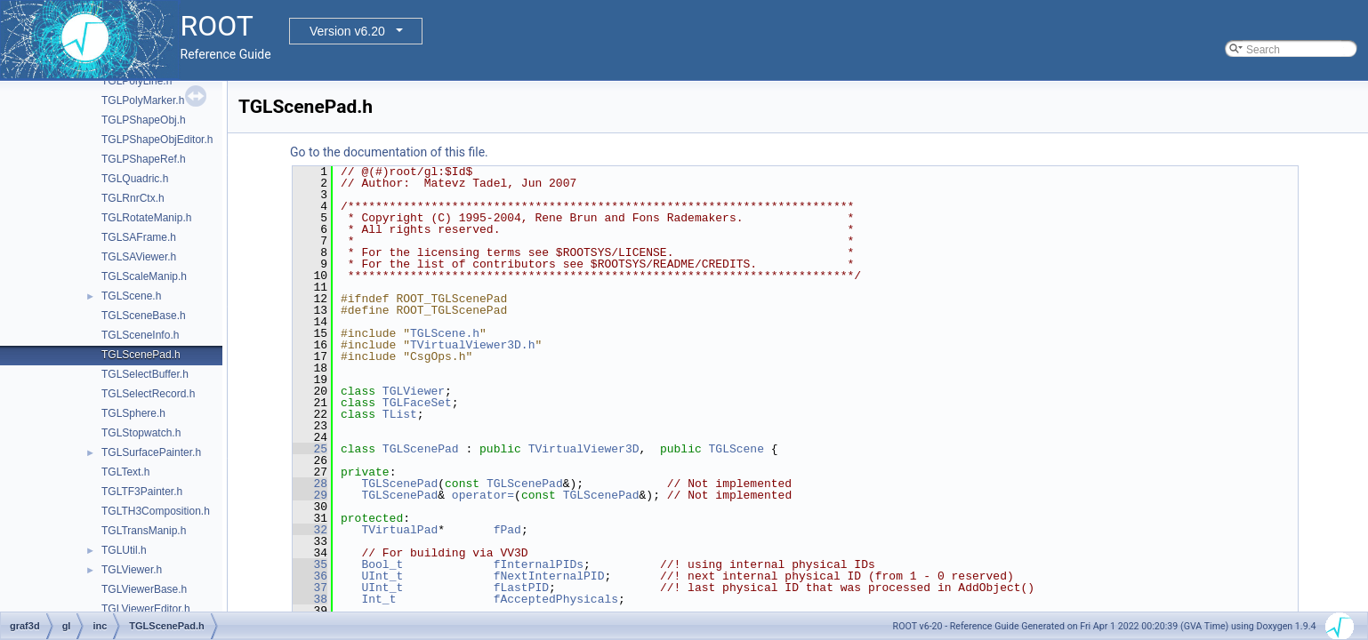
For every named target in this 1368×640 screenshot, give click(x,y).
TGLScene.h (131, 296)
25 (310, 449)
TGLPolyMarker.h (142, 100)
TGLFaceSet (417, 403)
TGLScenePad (420, 449)
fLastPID (521, 588)
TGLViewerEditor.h (145, 609)
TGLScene (736, 449)
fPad (507, 530)
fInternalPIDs (538, 564)
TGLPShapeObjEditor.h (157, 139)
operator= (483, 495)
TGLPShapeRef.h (143, 159)
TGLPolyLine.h (136, 81)
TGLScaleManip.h (144, 276)
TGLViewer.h (131, 570)
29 (310, 495)
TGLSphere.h (133, 413)
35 (310, 564)
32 (310, 530)
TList (399, 414)
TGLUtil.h (124, 550)
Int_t (378, 599)
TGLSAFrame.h (138, 237)
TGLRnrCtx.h (133, 198)
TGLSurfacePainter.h (151, 452)
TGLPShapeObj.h (143, 120)
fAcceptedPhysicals (556, 599)
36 (310, 576)
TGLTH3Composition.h (155, 511)
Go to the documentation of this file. (389, 152)
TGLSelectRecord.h (148, 394)
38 (310, 599)
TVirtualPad (399, 530)
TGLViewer (413, 391)
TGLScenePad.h (141, 354)
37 (310, 588)
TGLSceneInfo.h (140, 335)
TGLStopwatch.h (141, 433)
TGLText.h (125, 472)
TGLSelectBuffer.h (145, 374)
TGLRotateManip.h (146, 218)
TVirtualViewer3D (584, 449)
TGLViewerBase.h (144, 589)
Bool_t (382, 564)
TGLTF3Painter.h (141, 491)
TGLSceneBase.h (143, 315)
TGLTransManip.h (143, 530)
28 (310, 484)
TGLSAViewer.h (138, 257)
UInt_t (382, 576)
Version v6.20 (347, 31)
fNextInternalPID (549, 576)
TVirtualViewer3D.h (472, 345)
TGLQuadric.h (134, 178)
